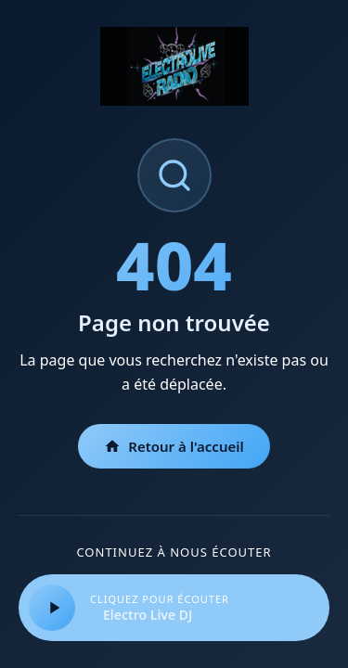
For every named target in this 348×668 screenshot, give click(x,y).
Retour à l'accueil (174, 446)
